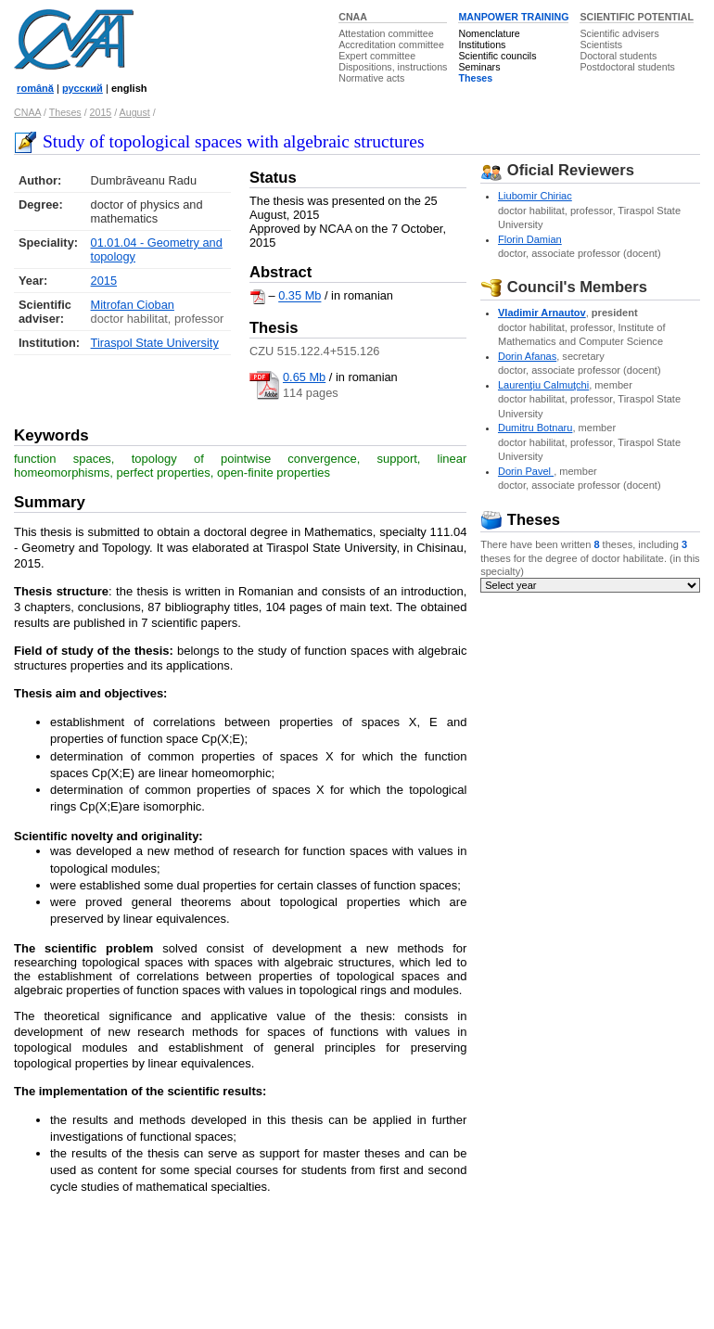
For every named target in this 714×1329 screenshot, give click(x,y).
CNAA (352, 16)
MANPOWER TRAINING (513, 16)
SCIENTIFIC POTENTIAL (637, 16)
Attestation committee (385, 33)
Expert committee (376, 55)
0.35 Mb (299, 296)
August (135, 112)
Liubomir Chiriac (535, 195)
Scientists (601, 44)
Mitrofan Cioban (132, 305)
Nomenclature (488, 33)
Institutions (481, 44)
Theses (475, 77)
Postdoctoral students (627, 66)
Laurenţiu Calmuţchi (543, 384)
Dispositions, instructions (392, 66)
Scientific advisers (619, 33)
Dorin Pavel (526, 471)
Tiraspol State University (155, 343)
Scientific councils (497, 55)
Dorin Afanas (527, 356)
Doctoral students (618, 55)
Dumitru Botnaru (535, 427)
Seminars (479, 66)
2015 (101, 112)
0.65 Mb (304, 377)
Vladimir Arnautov (542, 312)
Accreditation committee (391, 44)
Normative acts (371, 77)
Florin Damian (530, 239)
